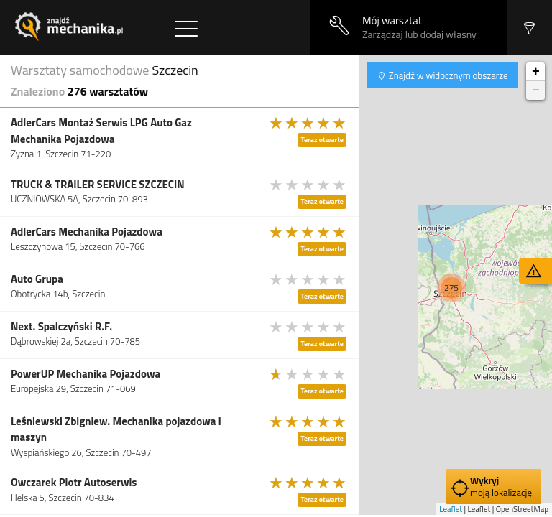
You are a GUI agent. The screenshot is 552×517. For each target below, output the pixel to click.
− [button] (536, 90)
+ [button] (536, 71)
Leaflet (450, 509)
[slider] (308, 123)
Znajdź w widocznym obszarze (447, 75)
